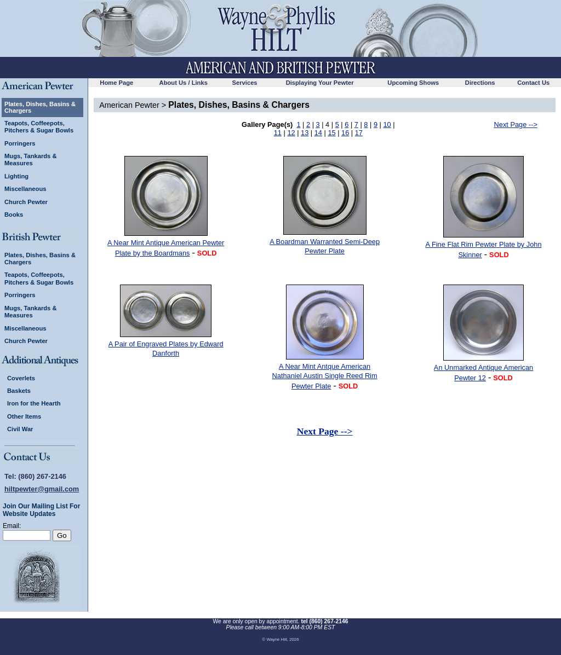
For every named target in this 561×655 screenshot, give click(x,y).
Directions (480, 82)
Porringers (20, 143)
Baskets (19, 390)
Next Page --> (515, 124)
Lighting (16, 176)
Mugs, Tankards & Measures (30, 159)
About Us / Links (183, 82)
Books (13, 214)
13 (304, 133)
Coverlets (21, 378)
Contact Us (533, 82)
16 (345, 133)
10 (387, 124)
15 (331, 133)
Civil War (20, 429)
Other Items (24, 416)
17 (359, 133)
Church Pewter (26, 202)
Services (244, 82)
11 (278, 133)
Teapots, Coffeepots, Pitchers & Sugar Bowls (38, 127)
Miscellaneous (25, 189)
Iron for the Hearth (34, 403)
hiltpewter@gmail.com (41, 489)
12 (291, 133)
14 (318, 133)
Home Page (116, 82)
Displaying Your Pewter (320, 82)
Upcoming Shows (413, 82)
